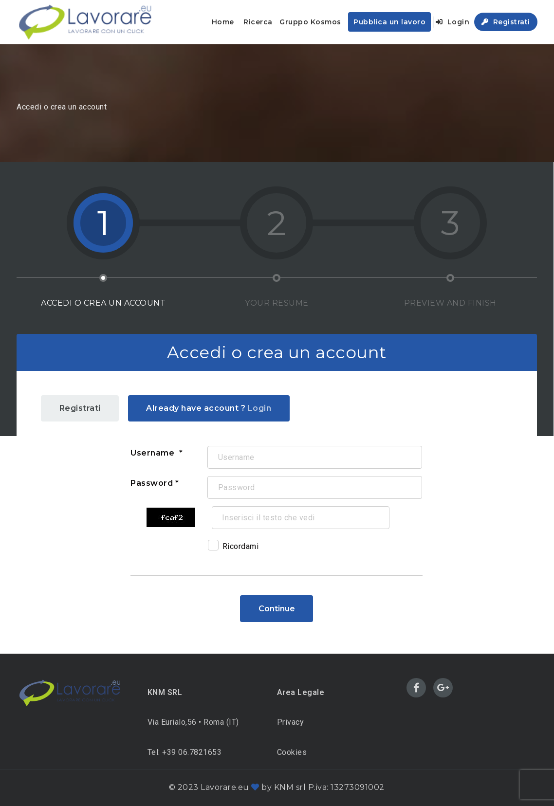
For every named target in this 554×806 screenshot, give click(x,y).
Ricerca (258, 22)
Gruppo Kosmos (310, 22)
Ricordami (233, 548)
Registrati (505, 22)
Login (453, 22)
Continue (277, 608)
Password (151, 483)
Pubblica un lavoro (389, 22)
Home (223, 22)
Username (153, 453)
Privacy (290, 722)
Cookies (292, 752)
